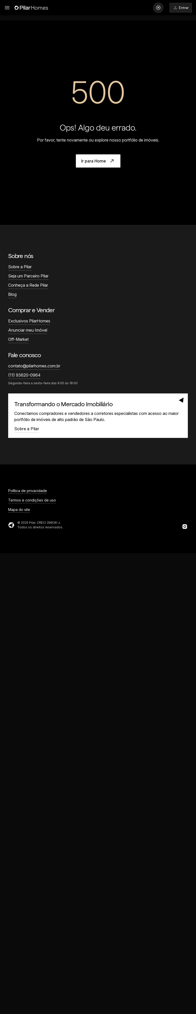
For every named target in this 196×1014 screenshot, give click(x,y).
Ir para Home (98, 161)
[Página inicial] (31, 8)
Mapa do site (19, 509)
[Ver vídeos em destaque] (158, 8)
